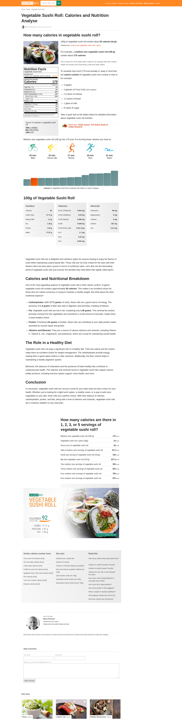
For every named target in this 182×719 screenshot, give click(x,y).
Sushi (28, 9)
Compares (120, 3)
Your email (58, 655)
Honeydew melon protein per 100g (68, 579)
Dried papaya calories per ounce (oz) (101, 595)
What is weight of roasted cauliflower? (102, 592)
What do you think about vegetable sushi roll (37, 662)
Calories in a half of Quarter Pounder (101, 565)
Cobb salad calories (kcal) (32, 566)
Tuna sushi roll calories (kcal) (33, 558)
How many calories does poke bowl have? (103, 558)
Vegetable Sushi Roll (38, 9)
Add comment (29, 681)
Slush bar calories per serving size (100, 599)
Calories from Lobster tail (65, 558)
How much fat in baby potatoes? (100, 584)
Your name (26, 655)
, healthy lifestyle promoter (38, 27)
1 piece (98, 45)
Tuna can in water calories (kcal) (35, 580)
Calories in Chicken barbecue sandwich (70, 566)
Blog (126, 3)
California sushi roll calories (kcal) (35, 569)
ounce (73, 45)
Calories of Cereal (62, 562)
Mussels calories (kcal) (31, 584)
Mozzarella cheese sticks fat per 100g (69, 583)
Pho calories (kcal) (30, 577)
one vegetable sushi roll (85, 45)
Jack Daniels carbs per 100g (66, 576)
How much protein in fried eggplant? (101, 588)
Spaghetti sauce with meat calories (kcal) (38, 573)
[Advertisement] (40, 433)
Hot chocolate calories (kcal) (33, 562)
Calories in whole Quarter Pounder (100, 568)
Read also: (88, 126)
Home (23, 9)
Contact (157, 3)
